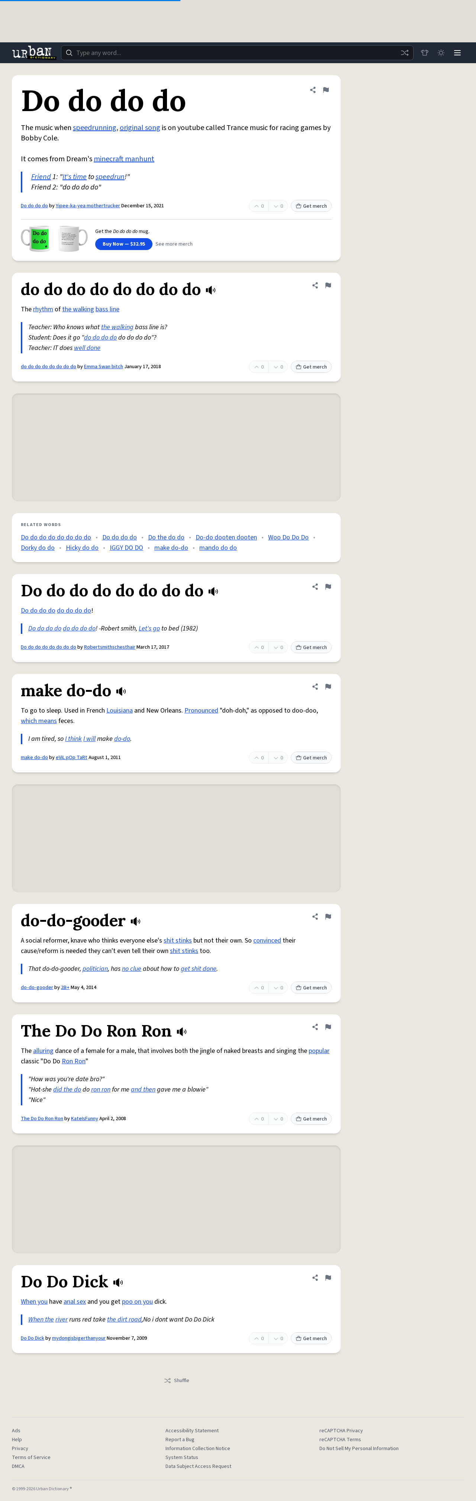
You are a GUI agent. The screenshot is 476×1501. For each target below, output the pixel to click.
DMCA (18, 1466)
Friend (41, 177)
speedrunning (94, 128)
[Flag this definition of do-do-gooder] (328, 917)
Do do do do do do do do (56, 537)
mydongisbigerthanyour (79, 1338)
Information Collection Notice (197, 1448)
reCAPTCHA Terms (340, 1439)
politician (95, 968)
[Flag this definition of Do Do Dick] (328, 1278)
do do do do (100, 337)
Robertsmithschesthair (109, 647)
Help (17, 1439)
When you (34, 1301)
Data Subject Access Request (198, 1466)
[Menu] (457, 52)
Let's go (149, 628)
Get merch (311, 206)
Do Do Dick (32, 1338)
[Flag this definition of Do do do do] (326, 90)
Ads (16, 1430)
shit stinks (178, 940)
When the (41, 1319)
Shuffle (176, 1380)
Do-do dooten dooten (226, 537)
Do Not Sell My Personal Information (359, 1448)
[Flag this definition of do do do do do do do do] (328, 285)
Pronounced (201, 710)
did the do (67, 1089)
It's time (74, 177)
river (61, 1319)
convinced (267, 940)
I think (73, 738)
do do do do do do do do (48, 366)
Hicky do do (82, 547)
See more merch (174, 244)
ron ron (100, 1089)
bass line (107, 309)
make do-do (171, 547)
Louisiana (119, 710)
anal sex (75, 1301)
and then (143, 1089)
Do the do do (166, 537)
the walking (78, 309)
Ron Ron (74, 1061)
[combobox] (237, 52)
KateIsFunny (84, 1118)
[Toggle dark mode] (441, 52)
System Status (181, 1457)
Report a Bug (179, 1439)
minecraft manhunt (124, 159)
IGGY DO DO (126, 547)
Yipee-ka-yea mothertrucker (88, 206)
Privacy (20, 1448)
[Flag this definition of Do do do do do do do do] (328, 587)
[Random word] (404, 52)
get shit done (198, 968)
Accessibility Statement (192, 1430)
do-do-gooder (37, 987)
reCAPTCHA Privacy (341, 1430)
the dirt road (124, 1319)
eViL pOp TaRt (71, 757)
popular (319, 1051)
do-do (122, 738)
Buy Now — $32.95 (124, 244)
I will (89, 738)
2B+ (65, 987)
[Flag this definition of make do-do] (328, 687)
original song (140, 128)
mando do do (218, 547)
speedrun (110, 177)
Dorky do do (38, 547)
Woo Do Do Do (288, 537)
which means (39, 721)
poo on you (137, 1301)
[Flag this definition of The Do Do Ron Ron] (328, 1027)
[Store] (424, 52)
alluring (43, 1051)
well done (87, 348)
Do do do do (34, 206)
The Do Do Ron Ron (42, 1118)
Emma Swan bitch (103, 366)
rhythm (43, 309)
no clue (131, 968)
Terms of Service (31, 1457)
